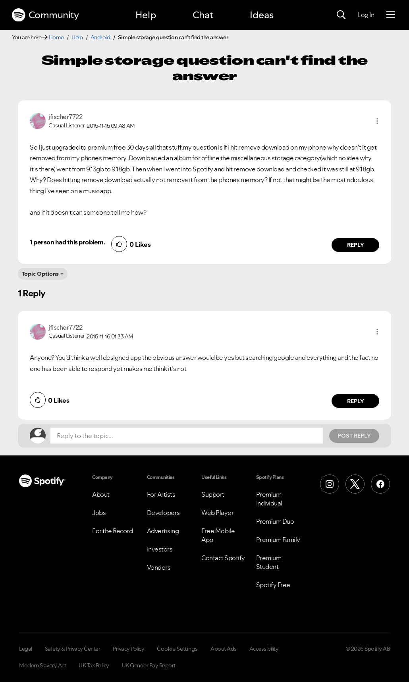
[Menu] (390, 15)
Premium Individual (269, 498)
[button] (377, 121)
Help (145, 14)
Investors (160, 549)
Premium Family (278, 539)
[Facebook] (380, 484)
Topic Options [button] (40, 274)
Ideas (262, 14)
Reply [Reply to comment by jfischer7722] (355, 245)
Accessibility (264, 648)
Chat (203, 14)
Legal (25, 648)
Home (56, 37)
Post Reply (354, 436)
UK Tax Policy (94, 665)
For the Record (112, 530)
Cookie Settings (177, 648)
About (101, 494)
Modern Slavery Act (42, 665)
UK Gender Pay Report (149, 665)
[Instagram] (329, 484)
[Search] (341, 15)
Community (45, 15)
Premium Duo (275, 521)
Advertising (163, 530)
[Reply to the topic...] (186, 436)
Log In (366, 14)
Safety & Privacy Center (72, 648)
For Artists (161, 494)
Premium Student (269, 562)
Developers (163, 512)
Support (212, 494)
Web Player (217, 512)
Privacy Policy (128, 648)
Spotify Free (273, 584)
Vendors (159, 567)
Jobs (99, 512)
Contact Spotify (223, 557)
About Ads (223, 648)
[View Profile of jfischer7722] (65, 116)
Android (100, 37)
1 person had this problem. (67, 242)
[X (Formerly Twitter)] (355, 484)
